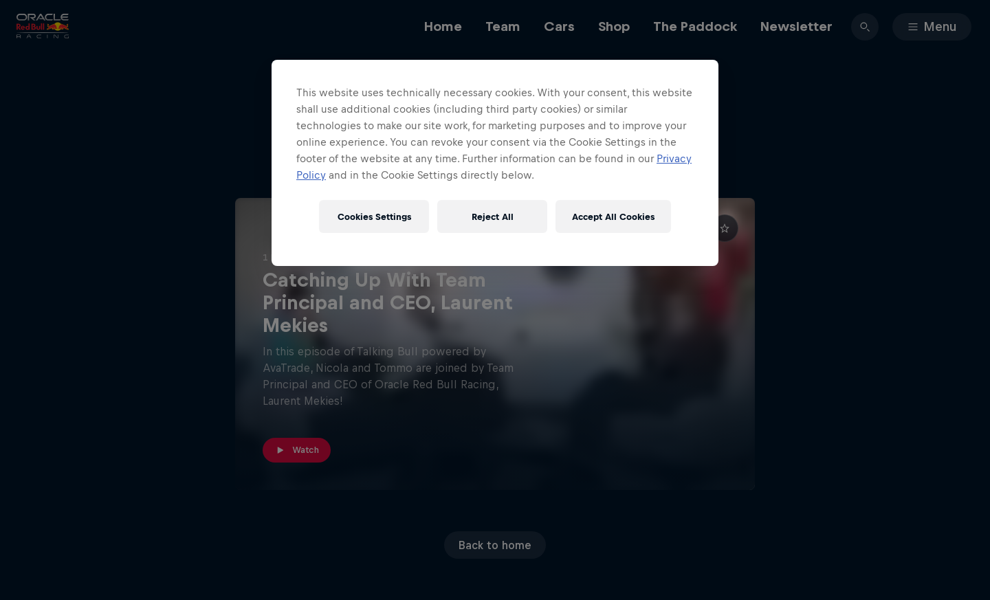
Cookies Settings (374, 217)
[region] (495, 163)
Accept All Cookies (613, 217)
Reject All (493, 217)
